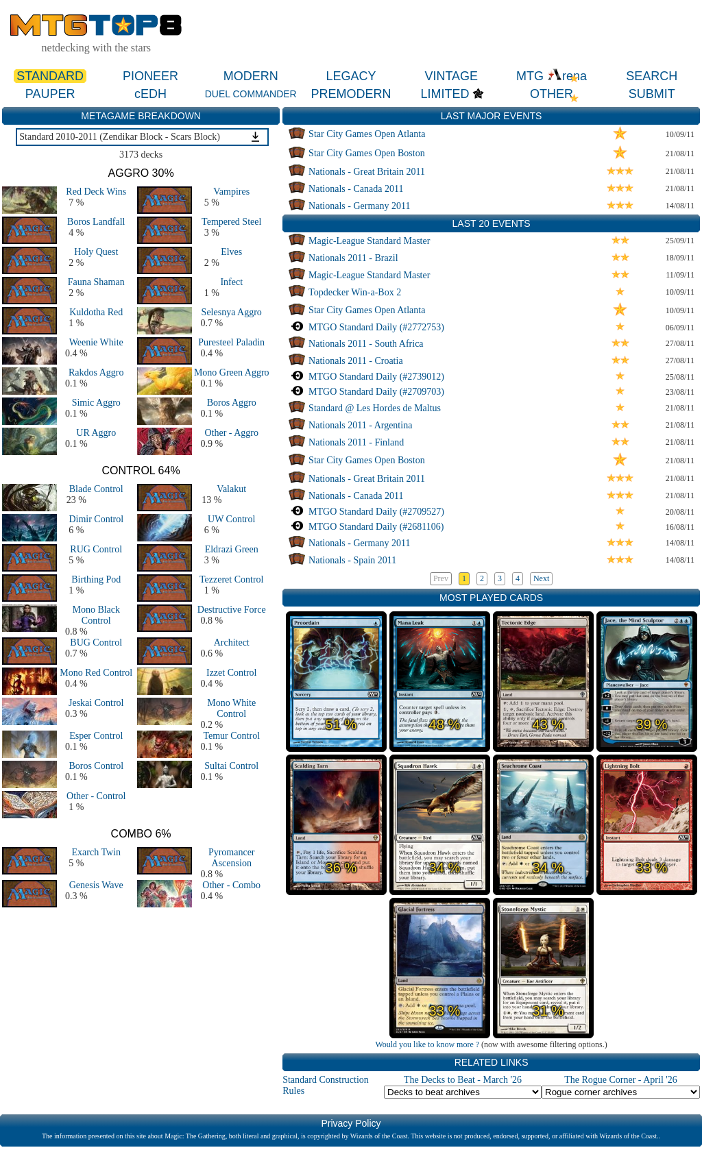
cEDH (150, 94)
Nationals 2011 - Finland (356, 442)
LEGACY (351, 76)
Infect (231, 282)
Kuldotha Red (96, 312)
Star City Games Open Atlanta (366, 134)
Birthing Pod (96, 579)
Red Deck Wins (96, 191)
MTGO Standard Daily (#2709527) (376, 511)
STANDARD (50, 76)
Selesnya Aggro (232, 312)
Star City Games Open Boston (366, 153)
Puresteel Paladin (231, 342)
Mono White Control (231, 708)
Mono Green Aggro (231, 372)
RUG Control (96, 549)
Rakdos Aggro (96, 372)
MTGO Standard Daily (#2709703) (376, 392)
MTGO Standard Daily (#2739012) (376, 376)
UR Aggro (96, 433)
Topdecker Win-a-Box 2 (354, 292)
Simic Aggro (96, 402)
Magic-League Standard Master (369, 241)
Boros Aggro (231, 402)
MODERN (250, 76)
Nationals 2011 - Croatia (355, 361)
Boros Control (96, 766)
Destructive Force (231, 609)
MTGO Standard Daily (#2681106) (376, 527)
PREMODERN (351, 94)
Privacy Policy (350, 1123)
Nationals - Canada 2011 (355, 189)
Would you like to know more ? (427, 1044)
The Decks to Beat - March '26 (463, 1080)
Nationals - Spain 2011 (352, 560)
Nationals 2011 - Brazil (353, 258)
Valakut (231, 489)
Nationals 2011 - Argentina (360, 425)
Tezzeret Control (231, 579)
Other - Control (95, 796)
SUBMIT (652, 94)
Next (541, 578)
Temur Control (231, 736)
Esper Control (96, 736)
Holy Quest (96, 252)
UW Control (231, 519)
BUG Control (96, 642)
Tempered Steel (231, 222)
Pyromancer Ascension (231, 857)
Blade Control (96, 489)
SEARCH (651, 76)
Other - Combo (231, 885)
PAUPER (50, 94)
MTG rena (551, 76)
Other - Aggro (231, 433)
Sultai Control (231, 766)
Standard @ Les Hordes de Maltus (374, 408)
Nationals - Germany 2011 (359, 206)
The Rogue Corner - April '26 (620, 1080)
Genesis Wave (96, 885)
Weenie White (96, 342)
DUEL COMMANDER (251, 93)
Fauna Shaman (96, 282)
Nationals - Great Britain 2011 (366, 172)
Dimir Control (96, 519)
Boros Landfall (96, 222)
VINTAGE (451, 76)
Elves (231, 252)
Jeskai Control (96, 703)
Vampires (231, 191)
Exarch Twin (96, 852)
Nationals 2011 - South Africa (365, 344)
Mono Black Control (96, 615)
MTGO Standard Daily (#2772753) (376, 327)
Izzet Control (231, 673)
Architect (232, 642)
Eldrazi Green (231, 549)
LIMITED (444, 94)
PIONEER (150, 76)
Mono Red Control (96, 673)
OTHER (551, 94)
